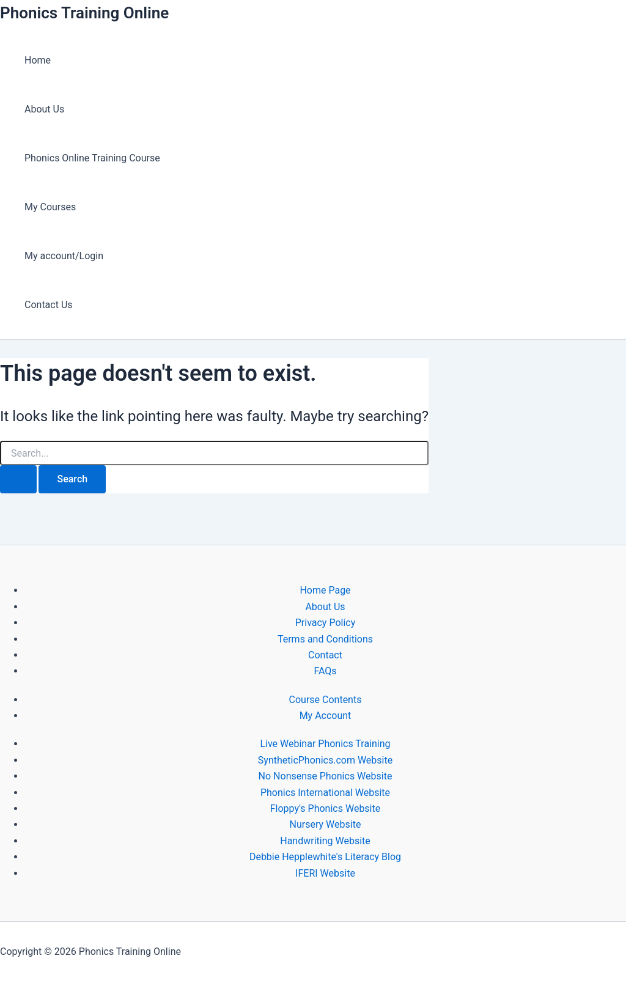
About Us (44, 109)
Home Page (325, 590)
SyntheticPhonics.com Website (325, 760)
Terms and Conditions (325, 639)
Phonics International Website (325, 792)
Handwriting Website (325, 841)
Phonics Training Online (84, 13)
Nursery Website (325, 824)
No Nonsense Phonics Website (325, 776)
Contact (325, 655)
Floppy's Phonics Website (325, 808)
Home (37, 60)
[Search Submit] (18, 479)
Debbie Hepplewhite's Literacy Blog (325, 857)
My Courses (50, 207)
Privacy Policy (325, 622)
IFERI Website (325, 873)
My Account (326, 715)
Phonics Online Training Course (92, 158)
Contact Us (48, 305)
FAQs (325, 671)
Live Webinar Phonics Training (325, 743)
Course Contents (325, 699)
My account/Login (63, 256)
